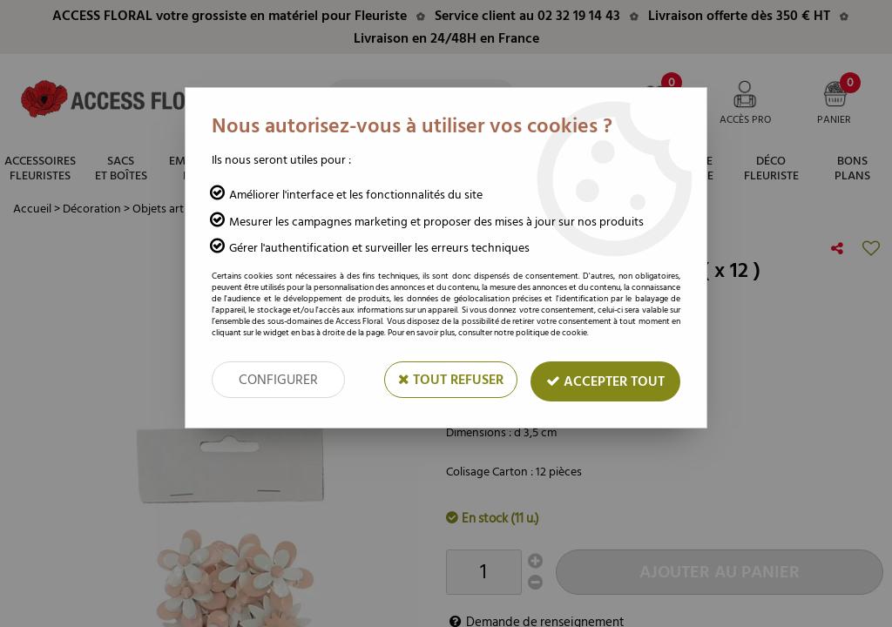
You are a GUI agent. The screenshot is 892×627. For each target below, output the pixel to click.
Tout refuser (450, 379)
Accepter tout (605, 381)
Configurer (278, 379)
